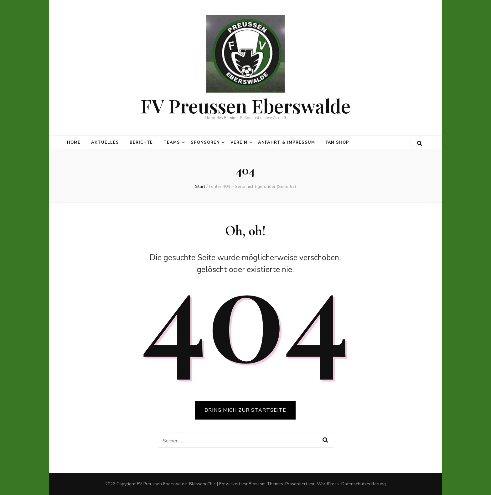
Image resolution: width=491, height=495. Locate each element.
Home (73, 142)
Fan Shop (337, 142)
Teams (171, 142)
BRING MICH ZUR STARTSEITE (245, 410)
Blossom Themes (266, 484)
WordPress (328, 484)
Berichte (141, 142)
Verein (238, 142)
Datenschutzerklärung (363, 484)
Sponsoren (205, 142)
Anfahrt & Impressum (286, 142)
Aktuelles (105, 142)
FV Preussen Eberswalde (245, 105)
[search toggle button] (419, 143)
